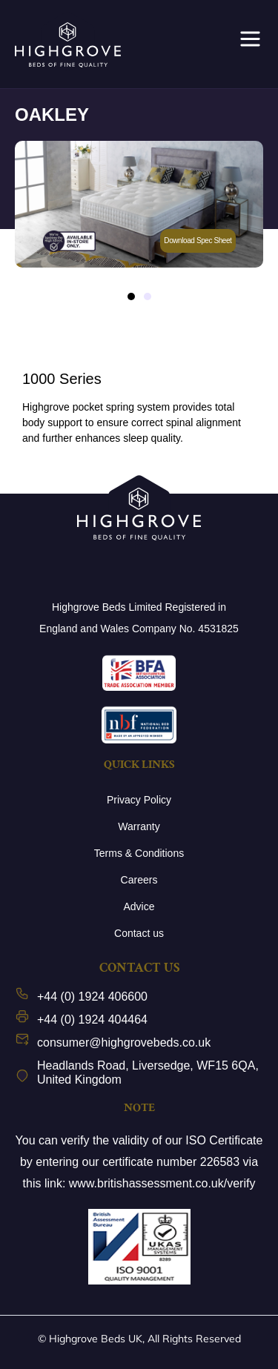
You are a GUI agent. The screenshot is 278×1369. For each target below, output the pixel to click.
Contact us (139, 933)
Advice (138, 906)
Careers (139, 880)
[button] (131, 296)
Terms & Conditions (139, 853)
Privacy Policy (139, 800)
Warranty (138, 826)
